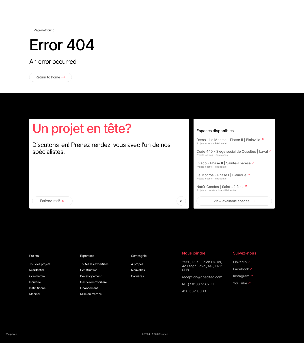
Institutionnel (37, 288)
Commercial (37, 276)
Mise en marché (91, 294)
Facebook (243, 269)
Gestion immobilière (93, 282)
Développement (90, 276)
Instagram (243, 276)
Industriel (35, 282)
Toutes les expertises (94, 264)
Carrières (137, 276)
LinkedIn (242, 262)
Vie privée (11, 334)
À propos (137, 264)
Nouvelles (138, 270)
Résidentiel (36, 270)
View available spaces (234, 201)
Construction (88, 270)
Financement (89, 288)
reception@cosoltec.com (202, 277)
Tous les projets (39, 264)
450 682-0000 (194, 291)
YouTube (242, 283)
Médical (34, 294)
